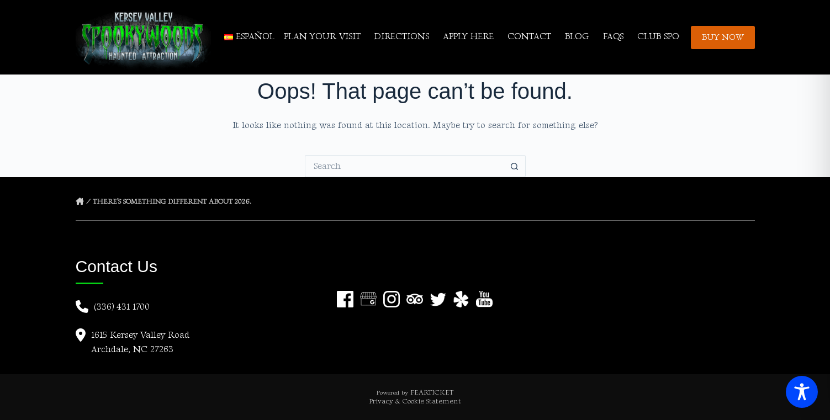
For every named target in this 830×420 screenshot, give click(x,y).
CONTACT (529, 36)
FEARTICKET (431, 392)
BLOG (577, 36)
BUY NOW (723, 37)
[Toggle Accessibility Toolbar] (802, 392)
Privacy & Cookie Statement (415, 401)
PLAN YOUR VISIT (322, 36)
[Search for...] (404, 166)
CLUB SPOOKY (667, 36)
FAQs (612, 36)
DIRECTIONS (401, 36)
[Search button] (515, 166)
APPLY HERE (468, 36)
